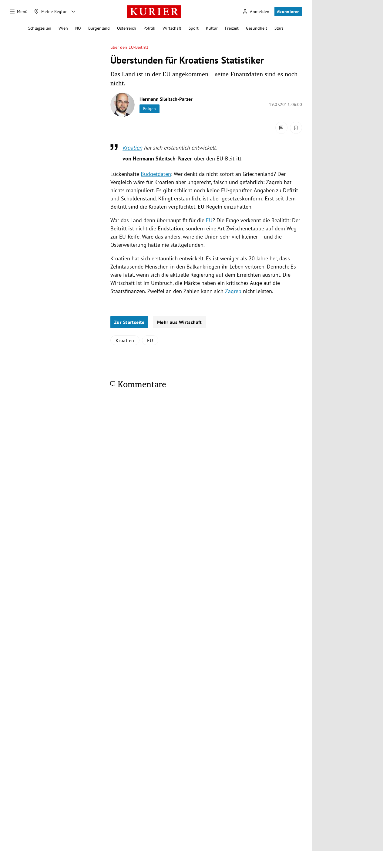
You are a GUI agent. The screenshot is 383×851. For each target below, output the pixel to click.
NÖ (78, 28)
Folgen (149, 108)
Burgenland (99, 28)
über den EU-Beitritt (129, 47)
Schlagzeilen (39, 28)
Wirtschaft (172, 28)
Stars (279, 28)
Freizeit (232, 28)
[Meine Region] (51, 11)
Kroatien (132, 147)
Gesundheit (256, 28)
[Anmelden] (256, 11)
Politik (149, 28)
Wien (63, 28)
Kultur (212, 28)
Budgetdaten (156, 173)
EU (209, 220)
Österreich (126, 28)
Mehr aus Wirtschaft (179, 322)
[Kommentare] (281, 128)
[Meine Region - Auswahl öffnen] (73, 11)
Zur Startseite (129, 322)
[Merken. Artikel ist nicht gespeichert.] (296, 128)
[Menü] (19, 11)
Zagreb (233, 291)
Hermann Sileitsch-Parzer (166, 99)
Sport (194, 28)
